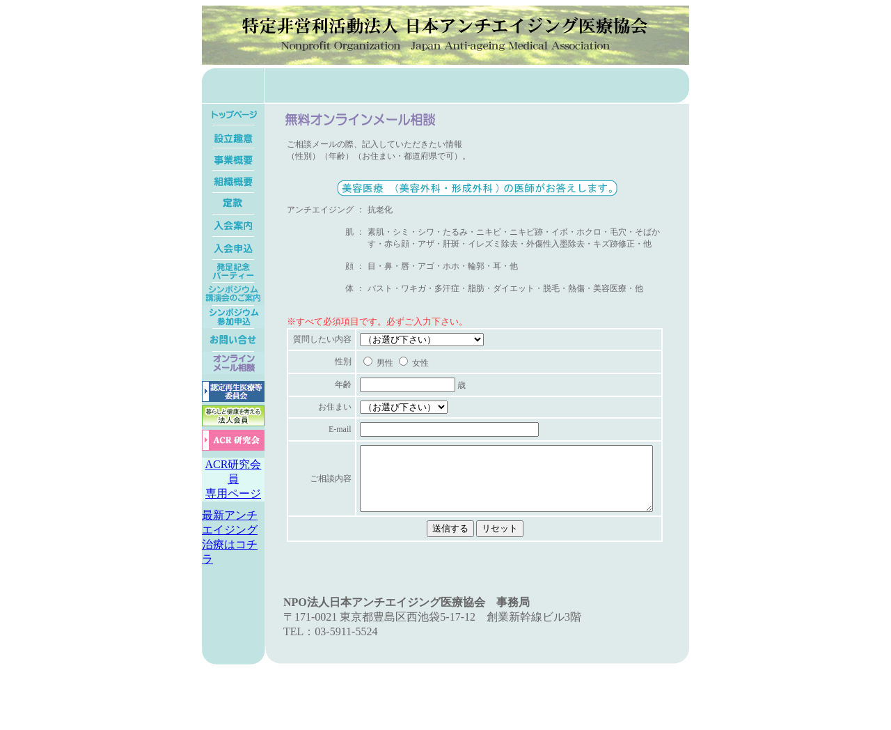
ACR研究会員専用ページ (233, 478)
